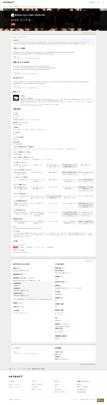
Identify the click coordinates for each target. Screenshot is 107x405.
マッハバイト (76, 399)
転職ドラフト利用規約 (82, 386)
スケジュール (24, 6)
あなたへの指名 (27, 368)
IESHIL (87, 399)
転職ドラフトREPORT (37, 384)
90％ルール (72, 43)
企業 (11, 6)
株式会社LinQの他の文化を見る (20, 252)
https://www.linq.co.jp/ (64, 359)
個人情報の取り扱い (82, 389)
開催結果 (16, 6)
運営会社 (79, 384)
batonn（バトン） (94, 399)
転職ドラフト (12, 368)
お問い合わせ (57, 389)
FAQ (55, 386)
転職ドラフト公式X (36, 389)
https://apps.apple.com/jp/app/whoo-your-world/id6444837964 (27, 228)
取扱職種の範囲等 (81, 392)
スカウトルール (34, 6)
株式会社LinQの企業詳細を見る (89, 33)
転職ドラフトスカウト (14, 384)
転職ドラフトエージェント (15, 386)
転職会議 (82, 399)
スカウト (19, 368)
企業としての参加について (60, 392)
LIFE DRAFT (35, 386)
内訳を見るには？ (90, 261)
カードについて (21, 245)
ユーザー (5, 6)
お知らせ (56, 384)
